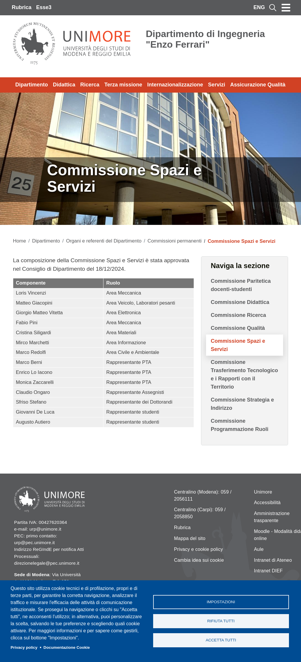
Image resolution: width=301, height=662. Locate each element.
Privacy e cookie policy (198, 549)
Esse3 (43, 7)
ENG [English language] (259, 7)
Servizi (216, 85)
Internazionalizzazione (175, 85)
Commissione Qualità (238, 328)
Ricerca (89, 85)
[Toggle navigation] (286, 7)
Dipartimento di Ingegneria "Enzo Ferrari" (205, 39)
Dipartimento (31, 85)
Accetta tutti (221, 640)
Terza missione (123, 85)
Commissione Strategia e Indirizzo (242, 404)
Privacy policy (24, 647)
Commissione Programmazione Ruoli (239, 425)
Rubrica (21, 7)
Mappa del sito (189, 538)
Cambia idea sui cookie (199, 560)
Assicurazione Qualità (257, 85)
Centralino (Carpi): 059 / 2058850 (200, 513)
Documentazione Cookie (67, 647)
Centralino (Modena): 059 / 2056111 (203, 495)
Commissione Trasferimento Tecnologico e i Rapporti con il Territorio (244, 374)
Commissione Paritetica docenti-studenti (241, 285)
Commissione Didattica (240, 302)
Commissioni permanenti (175, 241)
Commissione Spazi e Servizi (238, 345)
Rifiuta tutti (221, 621)
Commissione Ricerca (238, 315)
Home (19, 241)
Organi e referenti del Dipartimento (103, 241)
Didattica (64, 85)
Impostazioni (221, 602)
